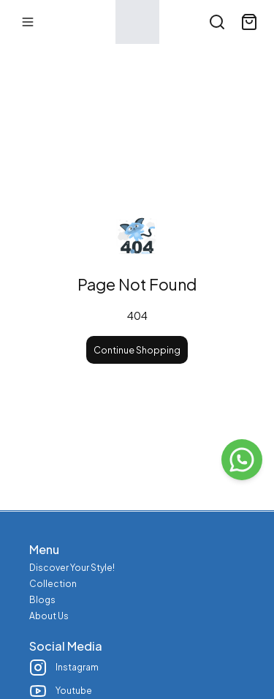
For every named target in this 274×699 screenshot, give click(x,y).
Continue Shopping (137, 350)
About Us (49, 615)
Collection (53, 583)
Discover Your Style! (72, 567)
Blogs (42, 599)
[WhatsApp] (241, 459)
